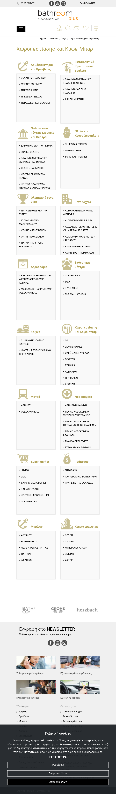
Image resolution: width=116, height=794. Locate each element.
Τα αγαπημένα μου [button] (71, 721)
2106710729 (28, 3)
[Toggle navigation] (21, 29)
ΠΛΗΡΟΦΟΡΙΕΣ (87, 3)
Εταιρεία (54, 39)
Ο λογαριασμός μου (71, 711)
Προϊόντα (22, 716)
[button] (76, 30)
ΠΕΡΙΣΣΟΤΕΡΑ (58, 757)
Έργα (63, 39)
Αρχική (43, 39)
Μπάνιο (21, 721)
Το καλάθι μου (69, 716)
